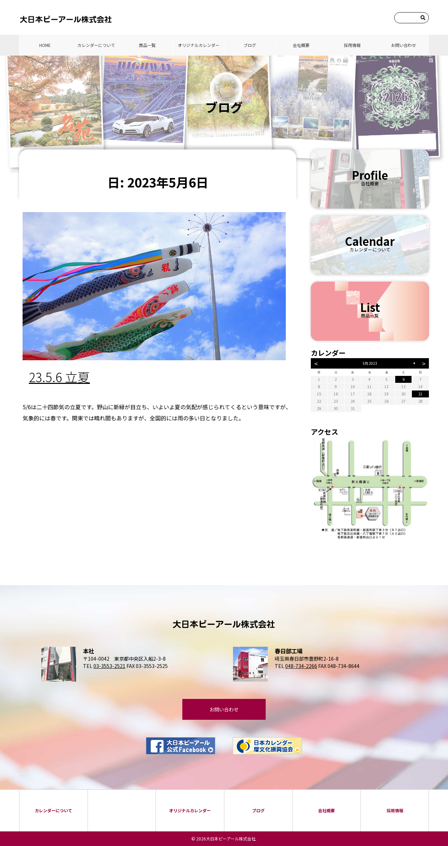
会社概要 (301, 45)
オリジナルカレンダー (198, 45)
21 (420, 393)
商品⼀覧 (147, 45)
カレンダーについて (96, 45)
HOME (45, 45)
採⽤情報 (352, 45)
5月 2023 (370, 363)
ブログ (249, 45)
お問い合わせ (403, 45)
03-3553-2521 (109, 665)
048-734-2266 (301, 665)
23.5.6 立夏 (59, 377)
